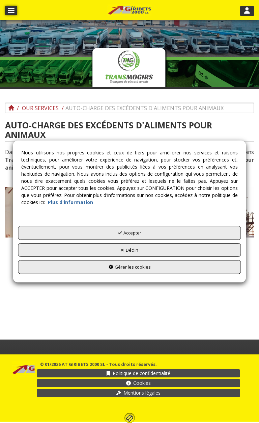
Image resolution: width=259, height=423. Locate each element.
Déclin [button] (129, 250)
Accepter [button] (129, 233)
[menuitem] (138, 373)
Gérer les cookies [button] (130, 267)
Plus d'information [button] (70, 202)
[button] (129, 10)
